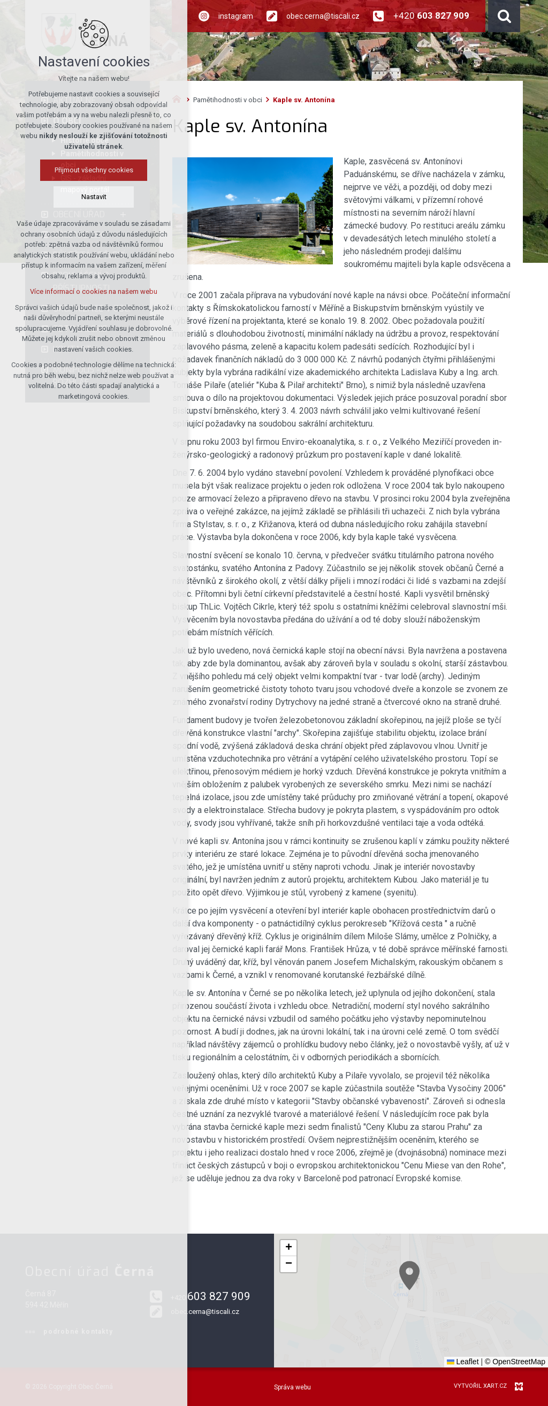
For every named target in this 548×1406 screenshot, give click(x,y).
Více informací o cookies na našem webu (93, 291)
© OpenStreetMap (515, 1361)
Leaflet (463, 1361)
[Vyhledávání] (504, 16)
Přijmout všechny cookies (94, 170)
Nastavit (93, 197)
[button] (486, 1330)
